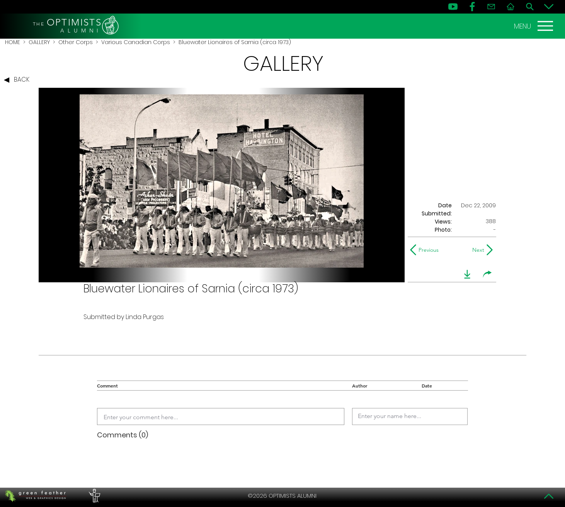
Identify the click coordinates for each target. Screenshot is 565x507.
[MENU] (534, 26)
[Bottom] (548, 6)
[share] (487, 274)
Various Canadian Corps (135, 42)
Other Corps (75, 42)
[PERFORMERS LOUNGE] (93, 496)
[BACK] (18, 80)
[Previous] (426, 250)
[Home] (510, 6)
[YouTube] (452, 6)
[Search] (529, 6)
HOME (12, 42)
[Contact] (491, 6)
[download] (467, 274)
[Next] (476, 250)
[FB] (472, 6)
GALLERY (39, 42)
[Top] (548, 496)
